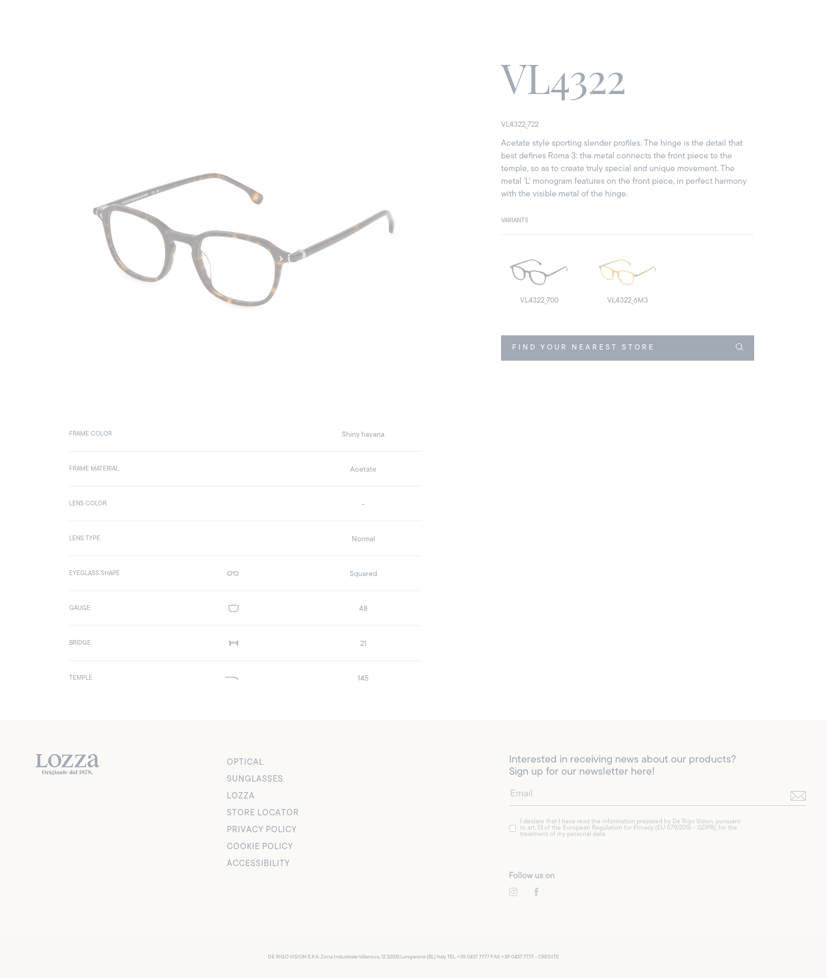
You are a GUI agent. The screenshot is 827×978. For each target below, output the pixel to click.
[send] (798, 796)
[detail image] (539, 277)
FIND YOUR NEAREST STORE (627, 347)
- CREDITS (547, 957)
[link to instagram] (513, 891)
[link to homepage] (67, 764)
